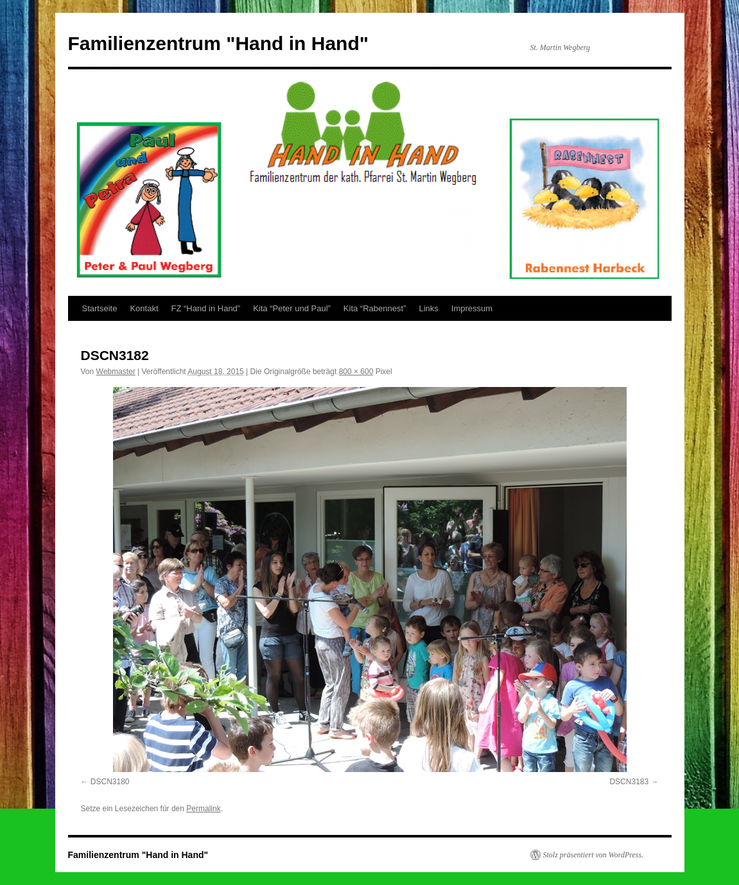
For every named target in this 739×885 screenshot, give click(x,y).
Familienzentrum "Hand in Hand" (218, 43)
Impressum (471, 308)
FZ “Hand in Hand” (206, 308)
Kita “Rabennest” (374, 308)
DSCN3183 (628, 781)
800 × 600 (356, 371)
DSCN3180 (110, 781)
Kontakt (144, 308)
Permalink (203, 808)
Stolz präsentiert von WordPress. (593, 854)
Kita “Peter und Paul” (292, 308)
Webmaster (115, 371)
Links (428, 308)
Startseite (99, 308)
